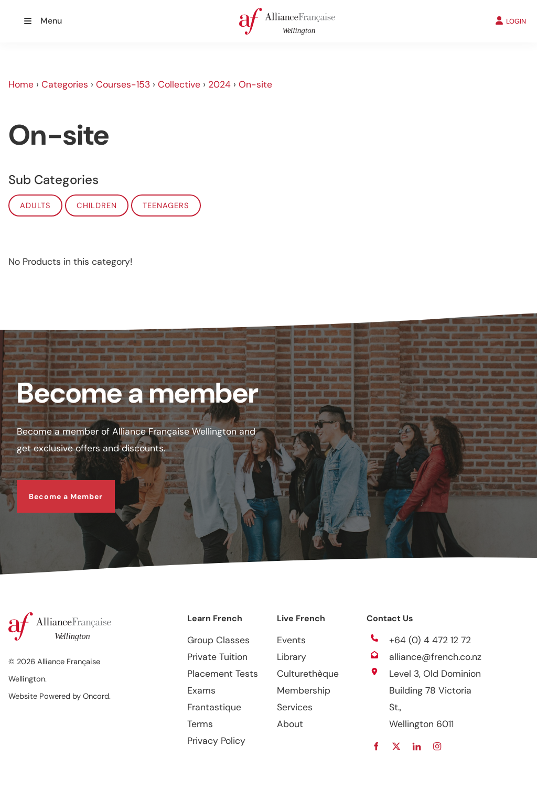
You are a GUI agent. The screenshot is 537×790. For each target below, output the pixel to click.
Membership (303, 690)
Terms (200, 724)
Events (291, 640)
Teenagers (166, 205)
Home (21, 84)
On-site (255, 84)
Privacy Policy (216, 740)
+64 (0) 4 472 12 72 (430, 640)
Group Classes (218, 640)
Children (97, 205)
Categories (64, 84)
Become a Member (54, 488)
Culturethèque (308, 673)
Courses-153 (123, 84)
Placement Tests (222, 673)
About (290, 724)
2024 (219, 84)
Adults (35, 205)
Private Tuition (217, 657)
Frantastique (214, 707)
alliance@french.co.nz (435, 657)
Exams (201, 690)
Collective (179, 84)
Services (295, 707)
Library (291, 657)
